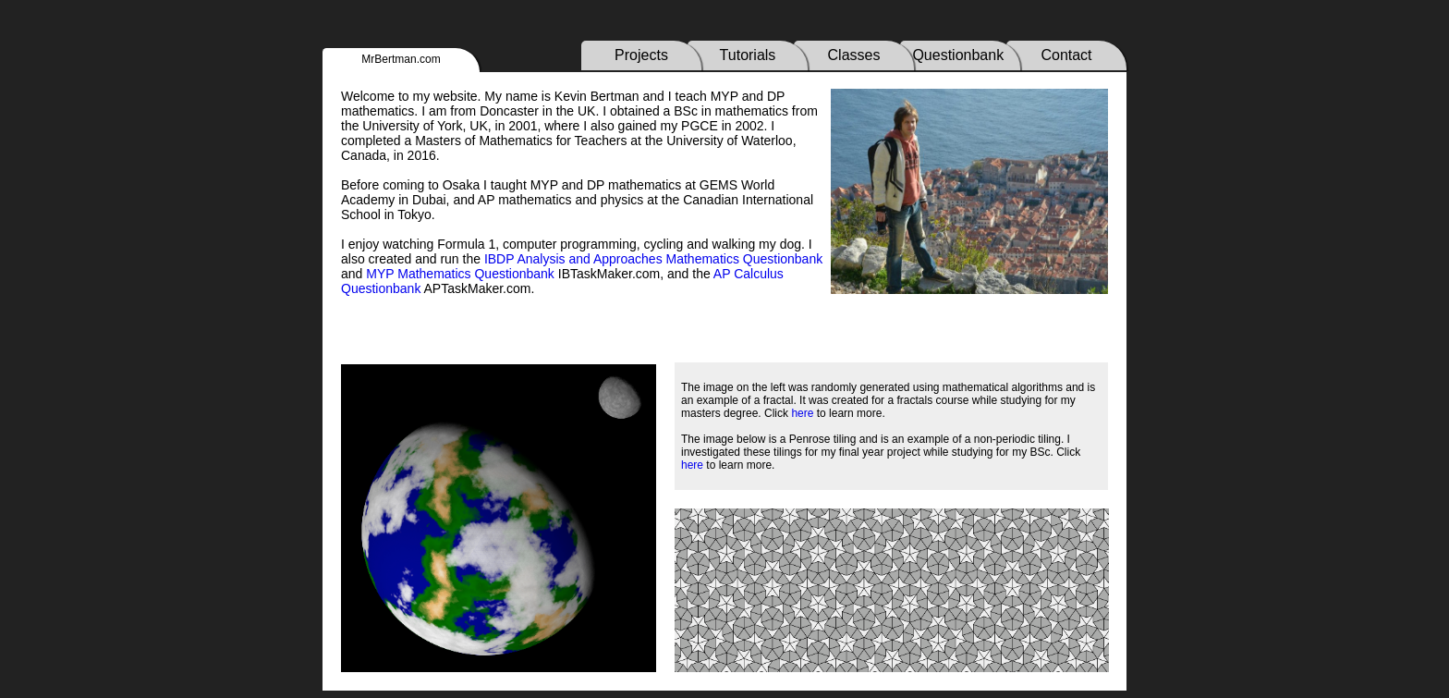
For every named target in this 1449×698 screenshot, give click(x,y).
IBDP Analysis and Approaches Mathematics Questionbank (653, 258)
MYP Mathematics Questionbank (460, 273)
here (802, 413)
